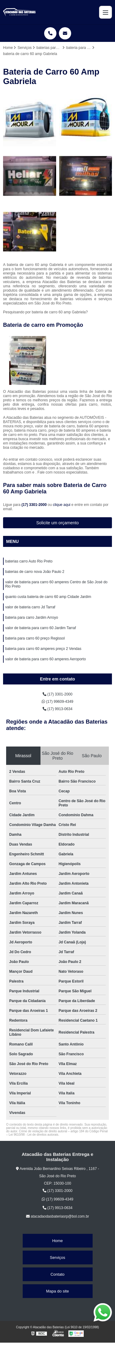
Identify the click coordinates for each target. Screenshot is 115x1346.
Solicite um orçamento (57, 522)
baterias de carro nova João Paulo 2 (34, 572)
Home (57, 1240)
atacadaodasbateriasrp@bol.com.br (57, 1216)
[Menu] (105, 12)
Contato (58, 1274)
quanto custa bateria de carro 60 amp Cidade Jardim (48, 597)
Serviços (57, 1257)
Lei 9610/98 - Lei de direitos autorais (33, 1134)
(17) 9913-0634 (57, 709)
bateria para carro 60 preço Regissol (35, 638)
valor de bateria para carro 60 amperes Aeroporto (45, 659)
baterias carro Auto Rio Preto (28, 561)
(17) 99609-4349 (57, 701)
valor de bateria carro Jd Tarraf (30, 607)
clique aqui (61, 505)
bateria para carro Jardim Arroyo (31, 617)
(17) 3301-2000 (34, 505)
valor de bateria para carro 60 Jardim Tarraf (40, 628)
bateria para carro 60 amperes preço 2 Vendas (43, 649)
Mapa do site (57, 1291)
